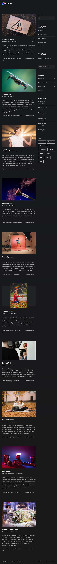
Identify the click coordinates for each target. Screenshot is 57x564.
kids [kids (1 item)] (41, 145)
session (18, 330)
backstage (9, 222)
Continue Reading (30, 58)
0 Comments (15, 41)
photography (13, 330)
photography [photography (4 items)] (43, 149)
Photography (5, 313)
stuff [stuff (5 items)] (41, 161)
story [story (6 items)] (41, 157)
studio (3, 60)
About (34, 561)
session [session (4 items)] (41, 153)
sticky (17, 58)
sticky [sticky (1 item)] (48, 153)
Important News (8, 39)
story (20, 58)
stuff (20, 115)
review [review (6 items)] (51, 149)
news (14, 58)
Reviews (40, 90)
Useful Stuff (41, 31)
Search (40, 15)
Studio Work (41, 129)
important (9, 58)
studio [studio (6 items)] (47, 157)
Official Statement (42, 561)
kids (8, 330)
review (14, 115)
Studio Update (42, 42)
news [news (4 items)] (47, 145)
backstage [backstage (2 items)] (42, 142)
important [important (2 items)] (50, 142)
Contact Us (52, 561)
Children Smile (7, 311)
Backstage (41, 78)
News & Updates (6, 41)
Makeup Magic (42, 38)
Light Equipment (42, 34)
